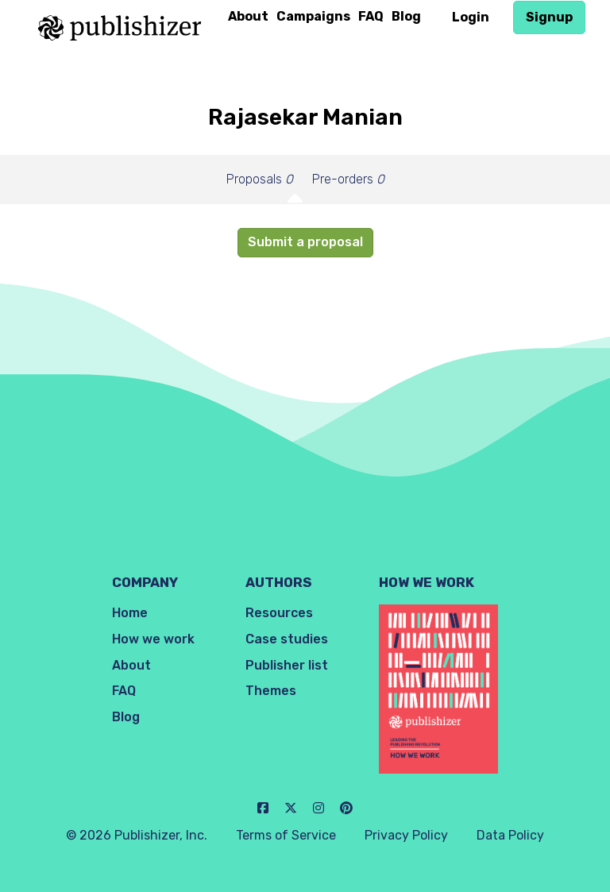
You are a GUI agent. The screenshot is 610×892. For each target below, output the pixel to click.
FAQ (371, 16)
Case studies (286, 639)
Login (470, 17)
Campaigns (313, 16)
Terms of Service (286, 835)
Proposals (259, 179)
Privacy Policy (406, 835)
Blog (406, 16)
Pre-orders (348, 179)
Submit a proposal (305, 241)
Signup (549, 17)
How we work (153, 639)
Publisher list (286, 665)
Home (130, 612)
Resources (279, 612)
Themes (270, 690)
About (248, 16)
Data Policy (510, 835)
